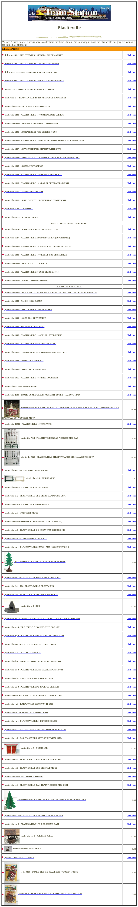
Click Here (131, 55)
